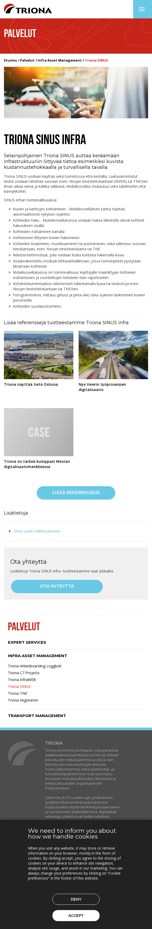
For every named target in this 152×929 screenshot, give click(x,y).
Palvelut (27, 60)
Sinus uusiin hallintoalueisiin (37, 531)
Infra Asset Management (60, 60)
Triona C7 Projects (24, 672)
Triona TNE (17, 693)
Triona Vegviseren (23, 700)
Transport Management (37, 715)
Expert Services (27, 642)
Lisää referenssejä (76, 492)
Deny (76, 899)
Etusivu (10, 60)
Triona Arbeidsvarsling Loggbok (34, 665)
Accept (76, 915)
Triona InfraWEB (22, 679)
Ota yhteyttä (57, 586)
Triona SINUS (19, 686)
